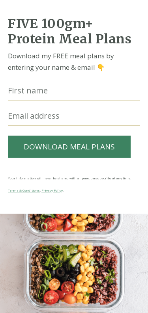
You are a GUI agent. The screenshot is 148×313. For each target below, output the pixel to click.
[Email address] (74, 116)
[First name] (74, 91)
